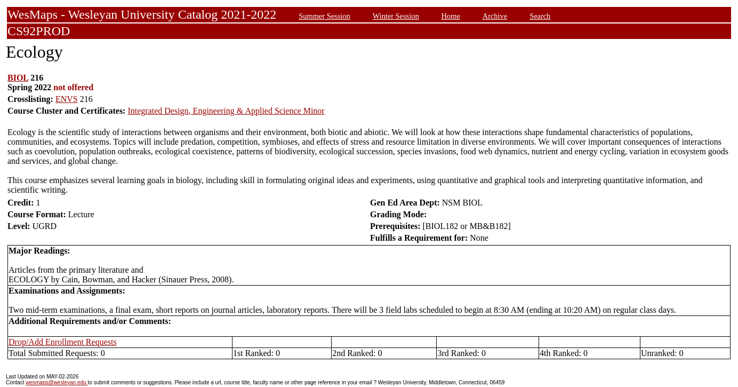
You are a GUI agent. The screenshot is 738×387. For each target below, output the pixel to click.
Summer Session (324, 16)
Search (540, 16)
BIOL (17, 77)
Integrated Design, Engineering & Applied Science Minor (225, 110)
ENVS (66, 99)
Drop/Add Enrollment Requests (63, 341)
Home (451, 16)
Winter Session (396, 16)
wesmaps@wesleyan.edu (56, 382)
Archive (495, 16)
